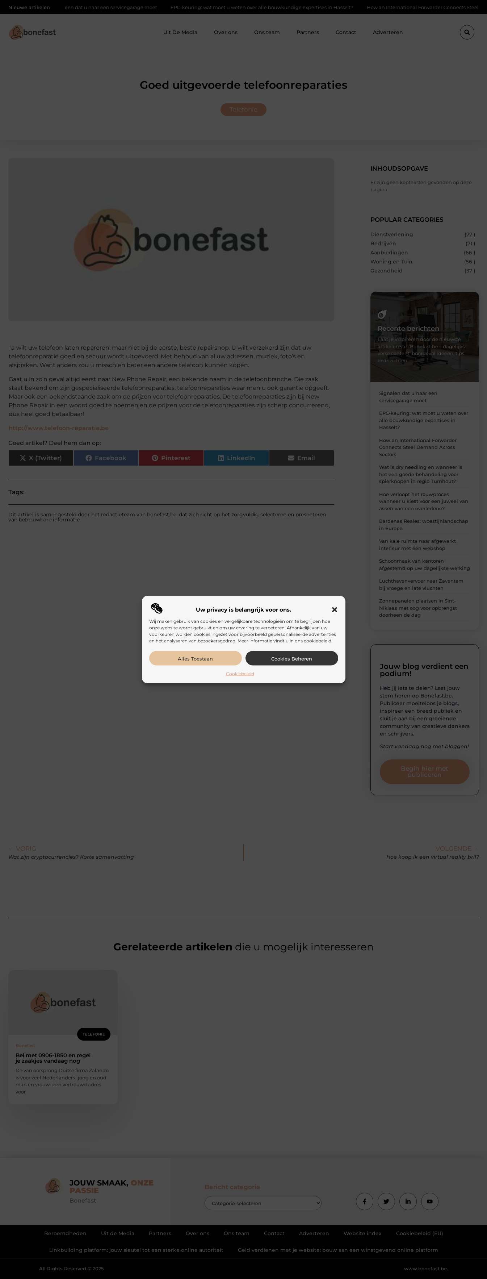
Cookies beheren (291, 658)
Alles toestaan (195, 658)
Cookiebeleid (240, 673)
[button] (334, 609)
